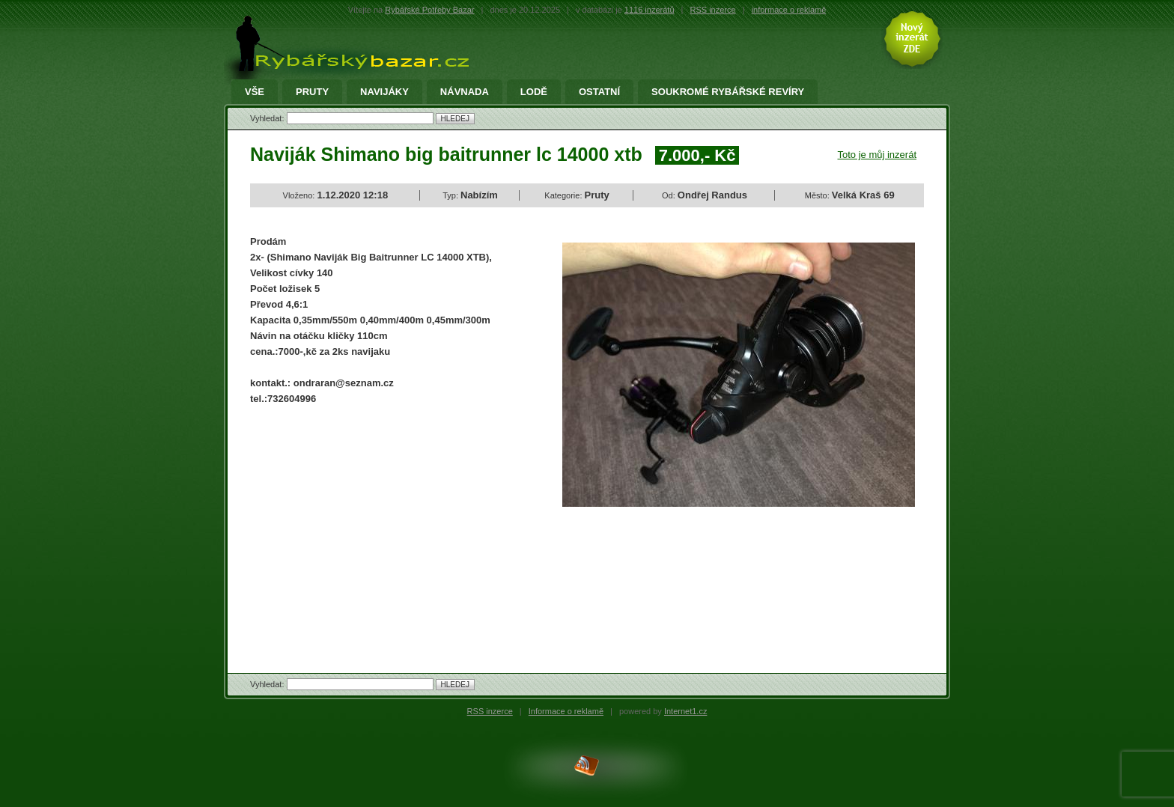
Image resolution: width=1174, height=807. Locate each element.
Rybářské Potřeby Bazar (429, 9)
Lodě (534, 92)
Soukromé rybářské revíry (728, 92)
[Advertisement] (376, 526)
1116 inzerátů (649, 9)
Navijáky (384, 92)
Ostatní (599, 92)
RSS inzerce (713, 9)
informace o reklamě (789, 9)
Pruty (312, 92)
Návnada (464, 92)
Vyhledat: (268, 118)
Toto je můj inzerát (877, 154)
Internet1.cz (685, 711)
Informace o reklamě (566, 711)
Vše (254, 92)
